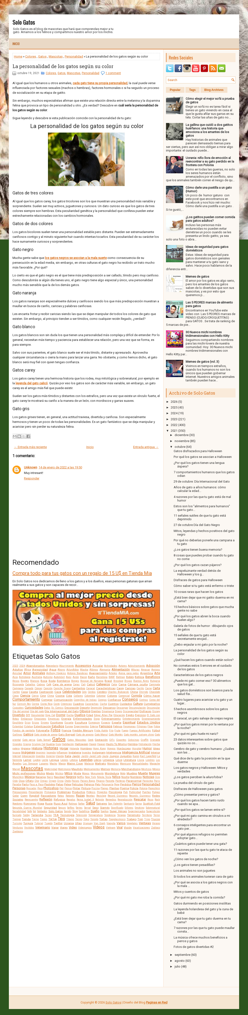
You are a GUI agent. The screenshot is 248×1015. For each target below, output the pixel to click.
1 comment (113, 73)
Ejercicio (140, 715)
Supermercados (136, 811)
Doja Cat (50, 715)
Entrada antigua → (146, 447)
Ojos (22, 780)
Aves (68, 677)
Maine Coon (75, 763)
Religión (99, 799)
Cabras (41, 684)
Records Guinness (139, 795)
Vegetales (132, 823)
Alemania (105, 669)
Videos (99, 827)
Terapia (121, 815)
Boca (44, 680)
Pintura (86, 788)
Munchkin (18, 777)
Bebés (130, 677)
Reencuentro (31, 799)
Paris (157, 780)
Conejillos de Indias (85, 699)
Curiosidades (34, 707)
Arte (157, 673)
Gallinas (17, 734)
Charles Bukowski (118, 692)
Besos (15, 680)
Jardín (85, 756)
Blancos (34, 680)
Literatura (130, 760)
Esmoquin (94, 722)
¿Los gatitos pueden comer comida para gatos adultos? (210, 218)
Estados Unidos (148, 722)
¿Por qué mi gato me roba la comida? (199, 897)
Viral (120, 827)
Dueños (80, 715)
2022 (174, 425)
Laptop (37, 760)
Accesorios (83, 665)
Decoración (72, 707)
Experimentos (81, 726)
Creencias (66, 704)
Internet (16, 756)
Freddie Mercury (82, 730)
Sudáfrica (84, 811)
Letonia (74, 760)
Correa (35, 704)
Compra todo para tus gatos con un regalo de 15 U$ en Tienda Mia (82, 573)
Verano (156, 823)
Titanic (70, 819)
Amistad (17, 673)
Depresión (96, 707)
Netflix (80, 777)
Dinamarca (108, 711)
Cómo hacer (151, 695)
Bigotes (25, 680)
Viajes (64, 827)
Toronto (94, 819)
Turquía (28, 823)
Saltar (81, 803)
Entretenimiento (131, 718)
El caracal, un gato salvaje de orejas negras (203, 718)
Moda (77, 773)
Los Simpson (30, 763)
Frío (111, 730)
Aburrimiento (66, 665)
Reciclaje (101, 795)
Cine (43, 695)
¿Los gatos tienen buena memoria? (198, 549)
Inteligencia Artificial (136, 752)
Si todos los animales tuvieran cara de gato (203, 876)
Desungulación (137, 707)
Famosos (105, 726)
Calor (114, 684)
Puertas (146, 792)
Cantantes (78, 688)
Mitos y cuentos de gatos (191, 891)
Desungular (153, 707)
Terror (156, 815)
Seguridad (50, 807)
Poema (124, 788)
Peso (40, 788)
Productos (78, 792)
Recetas (90, 795)
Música (30, 777)
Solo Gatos (23, 22)
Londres (150, 760)
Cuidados (126, 704)
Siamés (105, 807)
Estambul (17, 726)
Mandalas (113, 763)
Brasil (108, 680)
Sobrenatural (153, 807)
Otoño (68, 780)
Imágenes (28, 752)
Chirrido (143, 692)
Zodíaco (155, 827)
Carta (156, 688)
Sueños (105, 811)
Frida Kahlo (101, 730)
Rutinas (73, 803)
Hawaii (101, 744)
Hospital (137, 748)
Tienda (26, 819)
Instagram (99, 752)
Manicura (125, 763)
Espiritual (129, 722)
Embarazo (26, 718)
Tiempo (16, 819)
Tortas (103, 819)
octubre (180, 447)
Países (75, 780)
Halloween (81, 744)
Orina (60, 780)
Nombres (136, 777)
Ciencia (25, 695)
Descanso (109, 707)
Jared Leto (95, 756)
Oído (15, 780)
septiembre (182, 955)
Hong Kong (99, 748)
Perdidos (125, 784)
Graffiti (144, 739)
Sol (34, 811)
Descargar (122, 707)
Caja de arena (62, 684)
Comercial (124, 695)
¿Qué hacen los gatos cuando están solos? (204, 660)
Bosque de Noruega (91, 680)
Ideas (156, 748)
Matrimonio (64, 769)
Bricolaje (118, 680)
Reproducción (125, 799)
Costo (56, 704)
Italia (68, 756)
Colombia (89, 695)
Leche (45, 760)
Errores (45, 722)
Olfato (29, 780)
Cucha (103, 704)
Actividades (110, 665)
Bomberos (63, 680)
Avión (76, 677)
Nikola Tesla (104, 777)
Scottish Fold (151, 803)
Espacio (105, 722)
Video (73, 827)
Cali (83, 684)
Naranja (40, 777)
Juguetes (126, 756)
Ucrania (69, 823)
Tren (140, 819)
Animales (38, 673)
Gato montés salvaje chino (139, 734)
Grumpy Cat (38, 744)
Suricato (16, 815)
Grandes (17, 744)
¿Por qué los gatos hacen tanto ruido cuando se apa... (199, 802)
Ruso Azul (60, 803)
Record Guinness (118, 795)
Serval (87, 807)
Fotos (55, 730)
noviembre (182, 441)
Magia (62, 763)
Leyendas (86, 760)
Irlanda (60, 756)
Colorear (101, 695)
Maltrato (100, 763)
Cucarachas (92, 704)
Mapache (155, 763)
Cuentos (113, 704)
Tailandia (37, 815)
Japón (76, 756)
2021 (174, 430)
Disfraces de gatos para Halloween (198, 580)
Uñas (78, 823)
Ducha (70, 715)
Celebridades (71, 692)
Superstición (153, 811)
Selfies (70, 807)
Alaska (84, 669)
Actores (122, 665)
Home (18, 56)
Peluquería (107, 784)
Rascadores (48, 795)
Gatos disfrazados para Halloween (198, 451)
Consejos (130, 699)
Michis (41, 773)
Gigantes (121, 739)
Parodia (16, 784)
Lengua (54, 760)
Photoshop (51, 788)
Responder (31, 478)
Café (48, 684)
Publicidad (135, 792)
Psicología (115, 792)
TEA (56, 815)
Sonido (67, 811)
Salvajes (101, 803)
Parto (25, 784)
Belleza (139, 677)
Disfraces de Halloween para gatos (198, 789)
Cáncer (38, 688)
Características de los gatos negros (198, 675)
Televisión (81, 815)
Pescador (31, 788)
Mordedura (112, 773)
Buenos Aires (141, 680)
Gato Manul (101, 734)
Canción (48, 688)
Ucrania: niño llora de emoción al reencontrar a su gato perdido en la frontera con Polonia (210, 161)
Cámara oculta (138, 684)
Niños (116, 777)
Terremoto (133, 815)
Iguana (16, 752)
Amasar (145, 669)
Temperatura (95, 815)
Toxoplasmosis (117, 819)
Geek (91, 739)
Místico (59, 773)
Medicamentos (92, 769)
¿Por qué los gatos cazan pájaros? (198, 565)
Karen (136, 756)
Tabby (26, 815)
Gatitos (28, 734)
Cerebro (102, 692)
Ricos (151, 799)
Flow (150, 726)
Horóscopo (124, 748)
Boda (52, 680)
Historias (50, 748)
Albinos (93, 669)
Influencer (62, 752)
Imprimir (41, 752)
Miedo (50, 773)
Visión (128, 827)
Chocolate (154, 692)
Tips (61, 819)
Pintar (76, 788)
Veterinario (42, 827)
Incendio (51, 752)
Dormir (60, 715)
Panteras (120, 780)
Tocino (78, 819)
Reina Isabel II (85, 799)
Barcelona (101, 677)
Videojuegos (85, 827)
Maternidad (50, 769)
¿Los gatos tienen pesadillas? (194, 865)
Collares (78, 695)
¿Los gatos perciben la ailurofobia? (198, 777)
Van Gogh (100, 823)
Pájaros (100, 780)
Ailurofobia (72, 669)
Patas (59, 784)
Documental (37, 715)
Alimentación (121, 669)
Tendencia (110, 815)
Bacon (83, 677)
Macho (53, 763)
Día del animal (20, 711)
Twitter (58, 823)
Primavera (50, 792)
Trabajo (131, 819)
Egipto (130, 715)
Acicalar (97, 665)
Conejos (102, 699)
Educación (119, 715)
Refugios (59, 799)
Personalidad (74, 56)
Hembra (133, 744)
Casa (24, 692)
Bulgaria (155, 680)
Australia (37, 677)
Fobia (157, 726)
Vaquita (110, 823)
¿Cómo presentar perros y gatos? (197, 794)
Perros (136, 784)
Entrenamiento (111, 718)
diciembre (182, 435)
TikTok (52, 819)
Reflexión (45, 799)
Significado (117, 807)
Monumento (97, 773)
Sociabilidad (19, 811)
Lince (119, 760)
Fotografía (42, 730)
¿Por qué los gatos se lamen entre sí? (199, 809)
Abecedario (52, 665)
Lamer (27, 760)
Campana (18, 688)
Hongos (111, 748)
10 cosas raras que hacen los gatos (198, 592)
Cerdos (92, 692)
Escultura (81, 722)
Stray (75, 811)
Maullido (77, 769)
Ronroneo (30, 803)
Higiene (25, 748)
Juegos (114, 756)
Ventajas (145, 823)
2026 (174, 401)
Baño (91, 677)
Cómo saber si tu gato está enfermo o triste (204, 586)
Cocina (60, 695)
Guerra (50, 744)
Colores (30, 56)
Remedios (111, 799)
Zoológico (17, 831)
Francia (66, 730)
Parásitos (147, 780)
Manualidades (140, 763)
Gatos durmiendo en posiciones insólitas (202, 903)
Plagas (104, 788)
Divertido (18, 715)
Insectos (86, 752)
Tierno (35, 819)
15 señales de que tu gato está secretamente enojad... (195, 637)
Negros (71, 777)
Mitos (68, 773)
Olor (37, 780)
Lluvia (140, 760)
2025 (174, 407)
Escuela (69, 722)
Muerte (143, 773)
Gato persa (28, 739)
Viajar (55, 827)
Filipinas (142, 726)
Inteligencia (113, 752)
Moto (122, 773)
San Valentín (115, 803)
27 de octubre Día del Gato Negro (197, 525)
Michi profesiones (23, 773)
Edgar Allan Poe (103, 715)
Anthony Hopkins (56, 673)
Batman (120, 677)
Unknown (30, 467)
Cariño (140, 688)
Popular (175, 90)
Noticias (148, 777)
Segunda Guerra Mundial (27, 807)
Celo (84, 692)
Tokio (86, 819)
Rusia (49, 803)
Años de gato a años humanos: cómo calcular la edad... (200, 489)
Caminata (154, 684)
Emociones (40, 718)
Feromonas (129, 726)
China (134, 692)
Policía (134, 788)
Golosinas (133, 739)
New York (90, 777)
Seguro (62, 807)
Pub (125, 792)
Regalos (70, 799)
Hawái (92, 744)
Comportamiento (26, 699)
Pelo (97, 784)
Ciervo (35, 695)
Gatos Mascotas (76, 739)
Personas (18, 788)
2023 (15, 665)
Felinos (117, 726)
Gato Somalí (44, 739)
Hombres (86, 748)
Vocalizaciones (141, 827)
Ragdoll (34, 795)
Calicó (91, 684)
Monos (85, 773)
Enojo (97, 718)
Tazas (48, 815)
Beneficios (152, 677)
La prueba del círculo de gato (194, 783)
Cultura (138, 704)
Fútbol (156, 730)
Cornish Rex (24, 704)
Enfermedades (82, 718)
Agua (52, 669)
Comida (136, 695)
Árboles (113, 673)
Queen (24, 795)
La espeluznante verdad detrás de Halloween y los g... (197, 572)
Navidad (59, 777)
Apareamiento (98, 673)
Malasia (89, 763)
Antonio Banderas (77, 673)
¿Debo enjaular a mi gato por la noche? (201, 644)
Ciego (15, 695)
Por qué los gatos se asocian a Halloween (203, 457)
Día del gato (37, 711)
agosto (180, 960)
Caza (57, 692)
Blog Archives (214, 90)
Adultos (17, 669)
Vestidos (29, 827)
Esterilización (42, 726)
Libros (97, 760)
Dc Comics (57, 707)
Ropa (40, 803)
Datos (47, 707)
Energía (66, 718)
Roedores (17, 803)
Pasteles (49, 784)
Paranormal (134, 780)
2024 (22, 665)
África (27, 669)
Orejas (44, 780)
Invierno (50, 756)
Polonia (143, 788)
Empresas (53, 718)
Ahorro (61, 669)
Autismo (48, 677)
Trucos (155, 819)
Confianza (114, 699)
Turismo (17, 823)
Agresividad (40, 669)
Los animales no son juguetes (194, 870)
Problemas (64, 792)
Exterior (94, 726)
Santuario (129, 803)
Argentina (146, 673)
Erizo (27, 722)
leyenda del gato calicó (32, 383)
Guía (58, 744)
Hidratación (145, 744)
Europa (69, 726)
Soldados (42, 811)
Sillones (129, 807)
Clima (50, 695)
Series (79, 807)
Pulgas (156, 792)
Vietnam (110, 827)
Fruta (117, 730)
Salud (90, 803)
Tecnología (67, 815)
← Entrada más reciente (30, 447)
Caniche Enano (62, 688)
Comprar (47, 699)
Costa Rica (46, 704)
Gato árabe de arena (46, 734)
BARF (112, 677)
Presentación (36, 792)
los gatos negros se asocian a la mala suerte (76, 258)
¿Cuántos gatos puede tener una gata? (200, 844)
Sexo (95, 807)
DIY (28, 715)
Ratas (61, 795)
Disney (156, 711)
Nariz (50, 777)
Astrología (24, 677)
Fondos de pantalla (23, 730)
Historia (37, 748)
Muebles (132, 773)
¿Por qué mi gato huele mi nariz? (196, 733)
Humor (147, 748)
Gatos (42, 56)
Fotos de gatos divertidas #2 (194, 947)
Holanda (74, 748)
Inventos (40, 756)
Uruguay (88, 823)
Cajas (76, 684)
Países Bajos (87, 780)
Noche (125, 777)
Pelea (67, 784)
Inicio (16, 43)
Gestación (101, 739)
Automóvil (59, 677)
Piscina (95, 788)
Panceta (110, 780)
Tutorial (38, 823)
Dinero (118, 711)
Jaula (105, 756)
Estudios (58, 726)
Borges (75, 680)
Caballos (30, 684)
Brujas (128, 680)
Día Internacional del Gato (62, 711)
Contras (143, 699)
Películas (77, 784)
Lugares (43, 763)
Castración (46, 692)
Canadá (28, 688)
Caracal (90, 688)
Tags (192, 90)
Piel (61, 788)
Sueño (95, 811)
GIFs (112, 739)
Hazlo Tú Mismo (116, 744)
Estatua (28, 726)
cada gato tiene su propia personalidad (100, 83)
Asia (15, 677)
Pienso (68, 788)
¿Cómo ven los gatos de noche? (196, 859)
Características (106, 688)
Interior (155, 752)
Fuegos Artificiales (140, 730)
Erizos (35, 722)
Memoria (116, 769)
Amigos (155, 669)
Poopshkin (154, 788)
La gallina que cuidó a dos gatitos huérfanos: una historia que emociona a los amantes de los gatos (209, 130)
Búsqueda (18, 684)
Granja (27, 744)
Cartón (16, 692)
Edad (89, 715)
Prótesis (90, 792)
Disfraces (145, 711)
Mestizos (146, 769)
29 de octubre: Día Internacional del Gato (202, 481)
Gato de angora (85, 734)
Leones (64, 760)
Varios (121, 823)
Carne (148, 688)
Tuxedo (48, 823)
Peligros (89, 784)
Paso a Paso (36, 784)
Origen (52, 780)
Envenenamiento (151, 718)
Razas (80, 795)
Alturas (135, 669)
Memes (105, 769)
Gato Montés (116, 734)
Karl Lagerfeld (148, 756)
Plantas (114, 788)
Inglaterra (75, 752)
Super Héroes (118, 811)
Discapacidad (131, 711)
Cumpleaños (152, 704)
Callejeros (103, 684)
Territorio (147, 815)
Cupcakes (18, 707)
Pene (116, 784)
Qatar (15, 795)
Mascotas (56, 56)
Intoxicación (28, 756)
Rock (157, 799)
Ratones (70, 795)
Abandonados (35, 665)
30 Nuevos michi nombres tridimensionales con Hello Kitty (207, 334)
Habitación (68, 744)
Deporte (85, 707)
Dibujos (85, 711)
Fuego (125, 730)
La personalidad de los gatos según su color (62, 66)
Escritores (56, 722)
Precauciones (19, 792)
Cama (122, 684)
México (156, 769)
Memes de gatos (197, 276)
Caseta (33, 692)
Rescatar (140, 799)
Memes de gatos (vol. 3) (202, 361)
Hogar (64, 748)
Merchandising (131, 769)
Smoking (139, 807)
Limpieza (108, 760)
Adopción (153, 665)
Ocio (157, 777)
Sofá (29, 811)
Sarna (138, 803)
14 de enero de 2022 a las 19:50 (60, 467)
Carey (120, 688)
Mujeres (154, 773)
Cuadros (78, 704)
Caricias (130, 688)
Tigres (43, 819)
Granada (155, 739)
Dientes (96, 711)
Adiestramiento (136, 665)
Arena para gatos (128, 673)
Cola (69, 695)
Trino (147, 819)
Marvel (16, 769)
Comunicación (63, 699)
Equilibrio (17, 722)
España (116, 722)
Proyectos (102, 792)
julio (177, 966)
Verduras (17, 827)
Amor (27, 673)
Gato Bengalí (66, 734)
